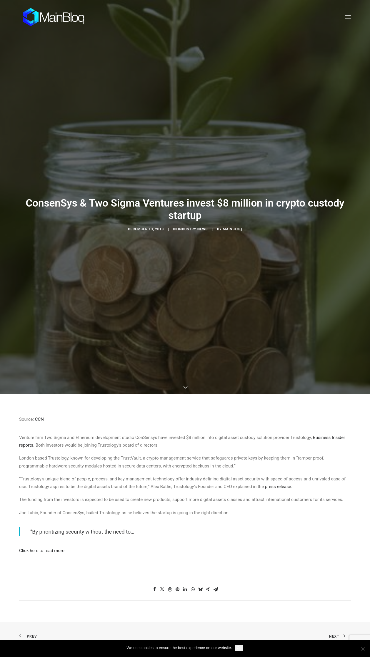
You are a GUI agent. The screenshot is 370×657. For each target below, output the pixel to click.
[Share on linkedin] (185, 569)
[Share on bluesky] (200, 569)
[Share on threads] (169, 569)
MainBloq (232, 219)
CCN (39, 399)
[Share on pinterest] (177, 569)
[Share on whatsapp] (192, 569)
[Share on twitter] (162, 569)
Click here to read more (41, 530)
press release (278, 466)
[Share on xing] (207, 569)
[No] (363, 649)
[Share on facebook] (154, 569)
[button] (347, 17)
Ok (239, 648)
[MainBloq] (59, 17)
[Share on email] (215, 569)
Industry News (193, 219)
